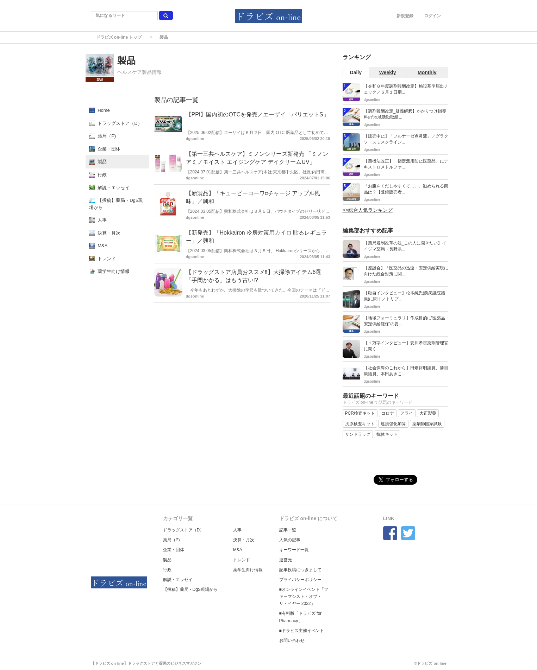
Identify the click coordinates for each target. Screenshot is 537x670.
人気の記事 (289, 539)
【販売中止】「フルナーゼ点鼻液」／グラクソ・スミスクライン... (406, 139)
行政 (167, 569)
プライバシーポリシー (300, 579)
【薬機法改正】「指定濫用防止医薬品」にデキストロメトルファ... (406, 164)
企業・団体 (173, 549)
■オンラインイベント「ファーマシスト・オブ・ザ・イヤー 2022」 (303, 596)
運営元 (285, 559)
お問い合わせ (292, 640)
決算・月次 (243, 539)
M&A (237, 549)
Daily (356, 72)
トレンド (241, 559)
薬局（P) (171, 539)
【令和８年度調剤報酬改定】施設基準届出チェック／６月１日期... (406, 89)
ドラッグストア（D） (183, 530)
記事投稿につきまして (300, 569)
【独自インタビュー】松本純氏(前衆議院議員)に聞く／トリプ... (404, 296)
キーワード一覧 (294, 549)
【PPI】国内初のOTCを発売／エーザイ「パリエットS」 (257, 114)
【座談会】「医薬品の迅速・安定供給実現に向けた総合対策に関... (406, 271)
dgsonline (195, 138)
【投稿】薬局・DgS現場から (190, 589)
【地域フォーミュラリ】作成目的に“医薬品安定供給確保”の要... (404, 320)
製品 (167, 559)
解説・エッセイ (178, 579)
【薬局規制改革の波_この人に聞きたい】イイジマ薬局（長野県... (405, 246)
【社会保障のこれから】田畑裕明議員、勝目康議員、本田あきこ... (406, 370)
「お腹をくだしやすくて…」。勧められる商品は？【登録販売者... (406, 189)
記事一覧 (287, 530)
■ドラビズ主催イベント (301, 630)
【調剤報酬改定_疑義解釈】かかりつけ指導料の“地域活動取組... (405, 114)
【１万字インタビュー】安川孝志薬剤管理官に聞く (406, 345)
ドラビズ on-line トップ (119, 37)
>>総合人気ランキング (368, 210)
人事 (237, 530)
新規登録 (404, 15)
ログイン (432, 15)
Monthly (427, 72)
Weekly (387, 72)
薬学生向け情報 (248, 569)
